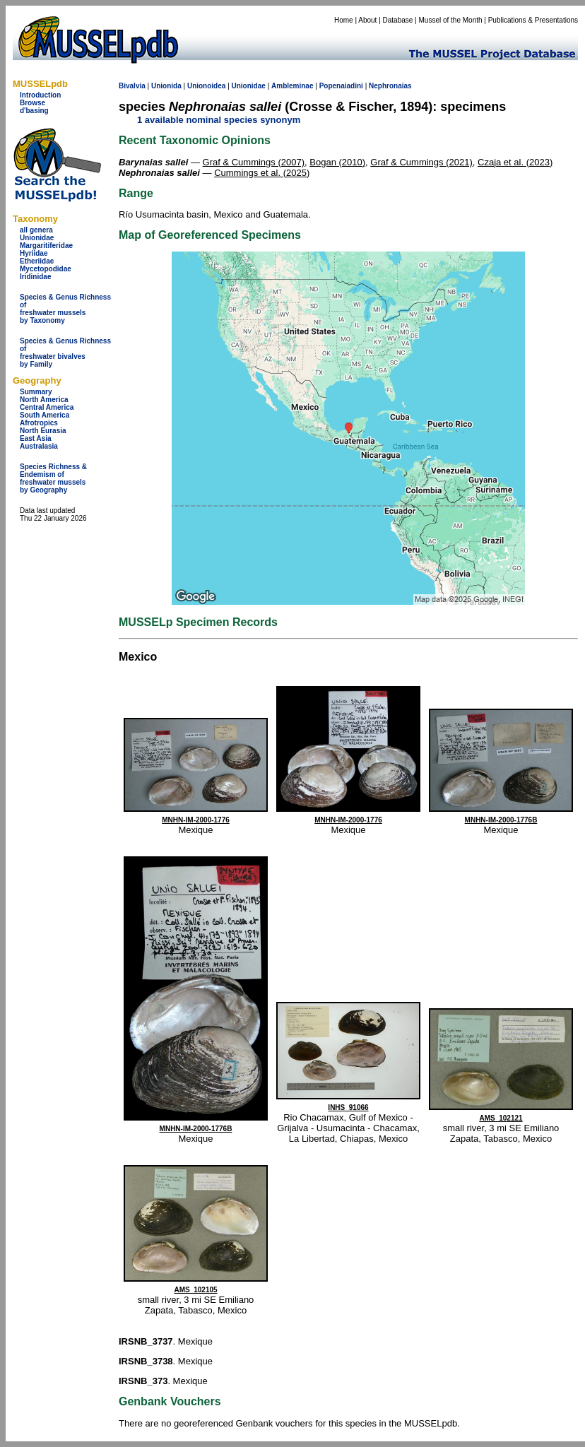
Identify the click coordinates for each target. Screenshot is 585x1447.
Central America (46, 407)
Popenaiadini (341, 86)
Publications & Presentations (533, 20)
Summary (36, 392)
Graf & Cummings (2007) (254, 162)
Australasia (39, 446)
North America (44, 399)
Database (398, 20)
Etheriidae (37, 261)
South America (44, 415)
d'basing (34, 110)
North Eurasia (43, 431)
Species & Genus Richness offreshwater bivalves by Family (65, 352)
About (367, 20)
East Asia (36, 438)
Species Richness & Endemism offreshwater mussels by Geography (53, 478)
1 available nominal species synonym (218, 119)
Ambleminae (292, 86)
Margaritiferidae (46, 245)
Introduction (40, 95)
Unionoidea (206, 86)
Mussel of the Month (451, 20)
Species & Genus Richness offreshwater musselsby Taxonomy (65, 308)
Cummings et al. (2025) (261, 172)
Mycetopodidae (45, 269)
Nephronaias (390, 86)
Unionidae (37, 238)
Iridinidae (35, 276)
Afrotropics (39, 423)
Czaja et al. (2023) (515, 162)
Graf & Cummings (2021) (421, 162)
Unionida (166, 86)
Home (343, 20)
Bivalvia (132, 86)
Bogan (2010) (337, 162)
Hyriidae (33, 253)
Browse (32, 103)
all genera (36, 230)
